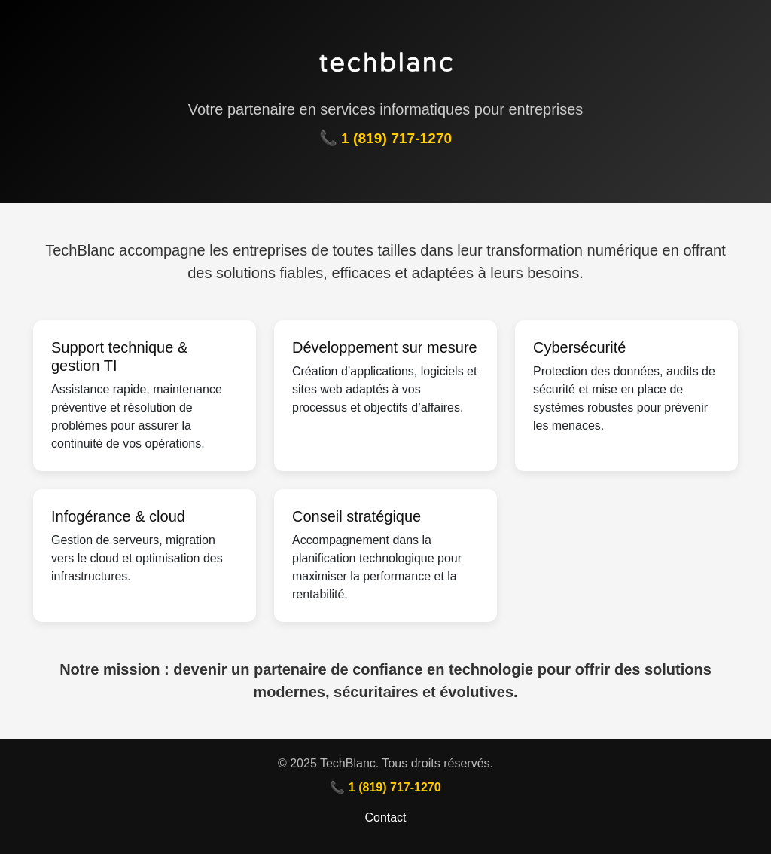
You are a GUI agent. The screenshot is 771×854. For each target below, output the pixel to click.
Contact (385, 817)
